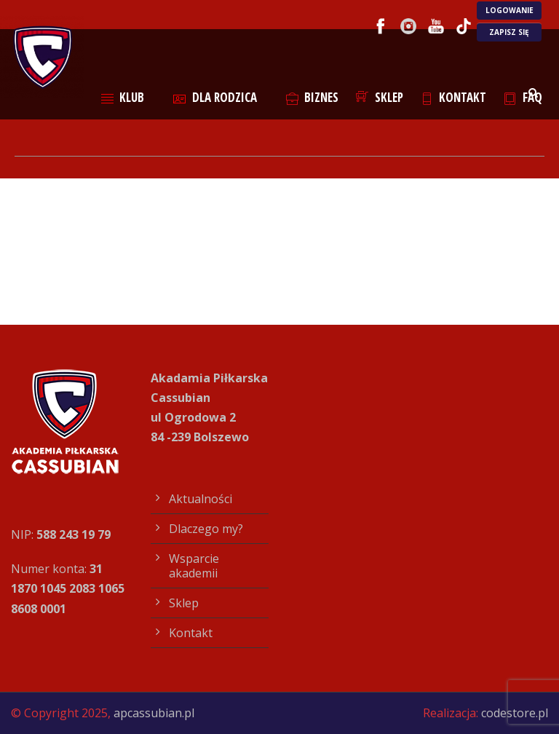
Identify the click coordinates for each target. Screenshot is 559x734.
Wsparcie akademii (194, 565)
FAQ (523, 97)
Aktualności (200, 499)
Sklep (379, 97)
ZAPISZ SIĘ (509, 32)
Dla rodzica (215, 97)
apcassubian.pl (154, 713)
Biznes (312, 97)
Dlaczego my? (206, 529)
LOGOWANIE (509, 10)
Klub (123, 97)
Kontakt (454, 97)
